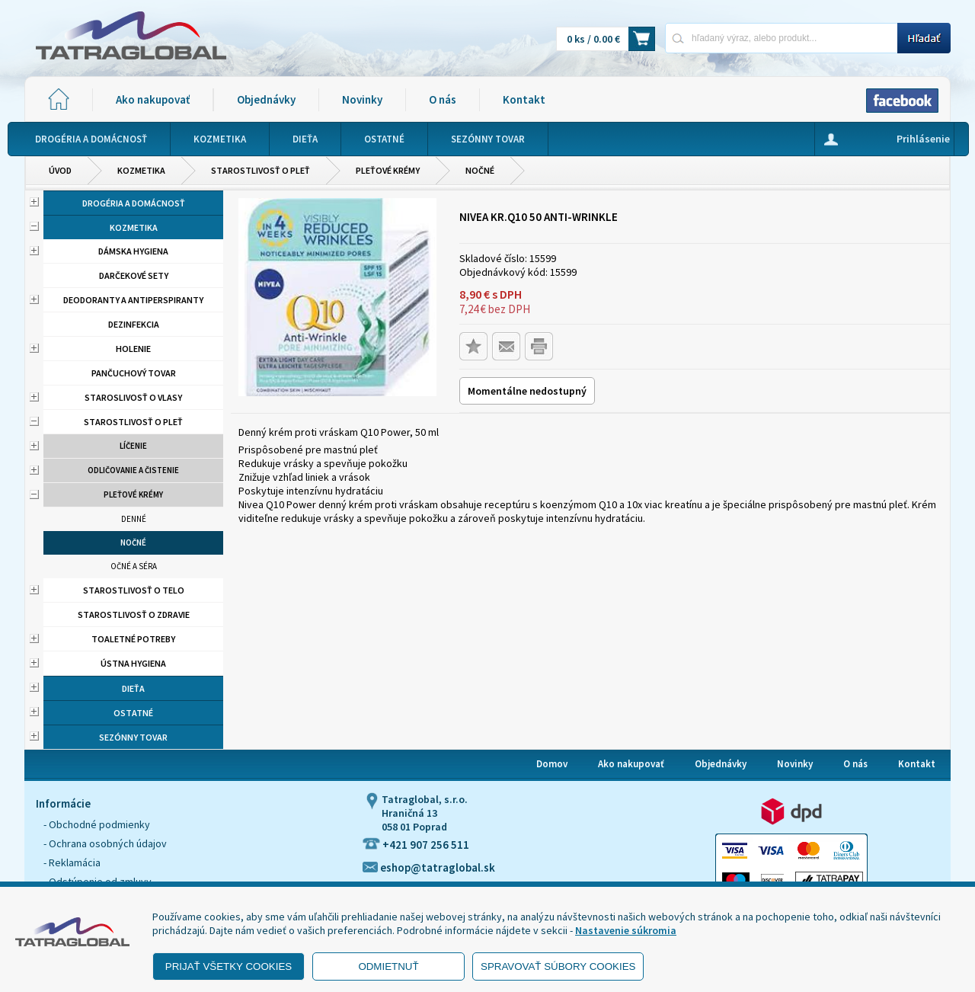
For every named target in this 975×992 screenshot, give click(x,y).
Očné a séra (133, 566)
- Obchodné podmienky (96, 824)
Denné (133, 519)
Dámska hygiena (133, 251)
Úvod (60, 170)
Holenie (133, 348)
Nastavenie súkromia (625, 930)
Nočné (479, 170)
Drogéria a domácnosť (133, 203)
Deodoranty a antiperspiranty (133, 300)
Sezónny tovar (133, 737)
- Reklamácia (72, 862)
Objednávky (266, 99)
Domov (551, 763)
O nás (442, 99)
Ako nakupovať (153, 99)
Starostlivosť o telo (133, 590)
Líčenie (133, 445)
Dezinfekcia (133, 324)
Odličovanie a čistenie (133, 470)
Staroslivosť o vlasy (133, 397)
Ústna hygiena (133, 663)
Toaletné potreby (133, 639)
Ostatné (133, 712)
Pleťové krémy (388, 170)
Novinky (362, 99)
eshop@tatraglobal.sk (429, 867)
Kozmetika (141, 170)
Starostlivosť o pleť (260, 170)
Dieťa (133, 688)
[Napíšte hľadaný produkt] (781, 38)
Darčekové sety (133, 275)
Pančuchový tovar (133, 373)
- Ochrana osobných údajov (105, 843)
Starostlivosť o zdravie (134, 614)
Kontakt (524, 99)
